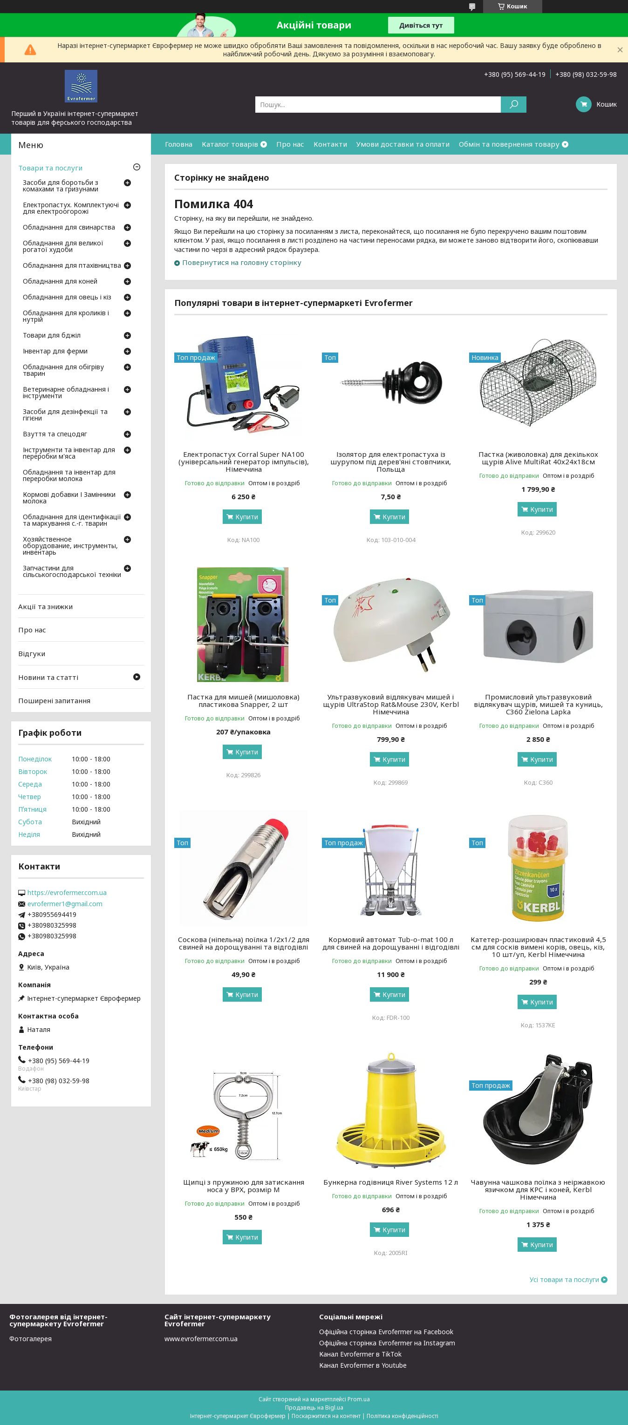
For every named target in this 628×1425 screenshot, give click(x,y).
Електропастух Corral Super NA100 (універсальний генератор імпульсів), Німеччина (243, 461)
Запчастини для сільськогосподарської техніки (72, 572)
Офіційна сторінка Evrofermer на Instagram (387, 1342)
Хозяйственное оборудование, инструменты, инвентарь (70, 546)
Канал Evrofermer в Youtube (363, 1365)
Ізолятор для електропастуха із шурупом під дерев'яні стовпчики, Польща (390, 461)
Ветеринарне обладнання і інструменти (66, 393)
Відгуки (31, 653)
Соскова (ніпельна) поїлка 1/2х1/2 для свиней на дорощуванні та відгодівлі (243, 943)
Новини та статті (48, 676)
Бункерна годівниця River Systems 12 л (390, 1182)
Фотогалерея (30, 1338)
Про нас (290, 144)
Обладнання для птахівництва (72, 266)
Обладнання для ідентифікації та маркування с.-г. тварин (72, 521)
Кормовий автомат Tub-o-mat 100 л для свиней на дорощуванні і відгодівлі (390, 943)
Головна (178, 144)
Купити (246, 516)
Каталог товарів (230, 144)
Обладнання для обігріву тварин (63, 371)
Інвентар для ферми (55, 351)
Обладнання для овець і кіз (67, 297)
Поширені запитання (54, 700)
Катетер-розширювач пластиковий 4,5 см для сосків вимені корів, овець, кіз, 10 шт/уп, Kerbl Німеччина (538, 947)
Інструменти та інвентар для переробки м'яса (69, 454)
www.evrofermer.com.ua (201, 1338)
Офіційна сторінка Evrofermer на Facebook (386, 1331)
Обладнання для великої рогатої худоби (63, 247)
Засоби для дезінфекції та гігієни (65, 415)
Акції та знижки (45, 606)
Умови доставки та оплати (403, 144)
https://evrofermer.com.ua (67, 893)
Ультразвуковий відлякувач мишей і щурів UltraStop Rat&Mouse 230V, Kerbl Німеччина (391, 704)
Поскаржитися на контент (326, 1416)
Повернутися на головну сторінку (241, 262)
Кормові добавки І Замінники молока (69, 498)
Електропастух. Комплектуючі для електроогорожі (71, 209)
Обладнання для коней (60, 281)
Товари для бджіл (52, 335)
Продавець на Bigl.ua (314, 1407)
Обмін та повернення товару (509, 144)
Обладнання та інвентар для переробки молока (69, 476)
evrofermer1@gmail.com (64, 904)
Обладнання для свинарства (69, 227)
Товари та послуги (50, 167)
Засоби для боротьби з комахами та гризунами (60, 186)
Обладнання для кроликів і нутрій (66, 317)
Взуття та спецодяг (55, 434)
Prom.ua (359, 1399)
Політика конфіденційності (402, 1416)
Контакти (330, 144)
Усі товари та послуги (564, 1280)
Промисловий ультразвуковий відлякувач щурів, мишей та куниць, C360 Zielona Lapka (538, 704)
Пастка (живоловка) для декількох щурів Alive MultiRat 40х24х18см (538, 457)
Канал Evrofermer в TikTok (360, 1354)
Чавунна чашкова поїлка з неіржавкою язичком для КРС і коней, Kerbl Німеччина (538, 1189)
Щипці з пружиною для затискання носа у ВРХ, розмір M (243, 1185)
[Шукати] (513, 104)
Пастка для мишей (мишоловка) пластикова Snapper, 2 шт (243, 700)
